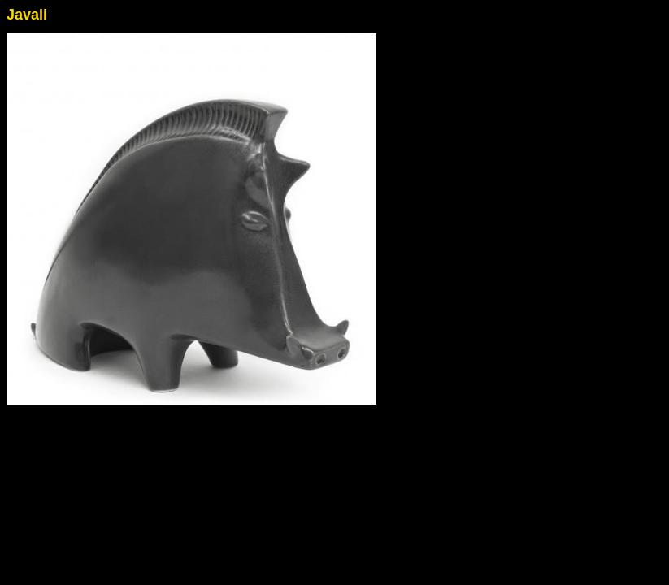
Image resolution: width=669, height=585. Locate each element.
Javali (27, 14)
